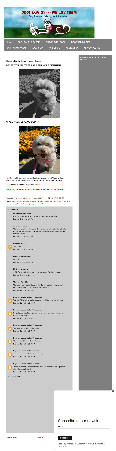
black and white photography (22, 201)
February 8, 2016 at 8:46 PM (23, 262)
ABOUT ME (37, 48)
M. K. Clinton (18, 269)
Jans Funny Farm (19, 213)
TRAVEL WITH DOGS (55, 42)
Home (9, 42)
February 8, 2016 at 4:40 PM (23, 219)
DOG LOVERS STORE (17, 48)
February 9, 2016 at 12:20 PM (23, 275)
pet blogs (42, 204)
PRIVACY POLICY (92, 48)
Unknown (16, 243)
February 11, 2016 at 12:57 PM (24, 331)
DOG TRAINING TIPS (80, 42)
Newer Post (11, 437)
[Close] (113, 391)
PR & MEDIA (54, 48)
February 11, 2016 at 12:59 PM (24, 372)
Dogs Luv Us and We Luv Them (25, 297)
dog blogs (13, 204)
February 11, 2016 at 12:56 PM (24, 303)
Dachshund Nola (19, 256)
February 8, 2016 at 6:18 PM (23, 236)
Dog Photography (23, 204)
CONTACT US (72, 48)
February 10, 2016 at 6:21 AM (23, 290)
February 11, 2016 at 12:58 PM (24, 357)
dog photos (34, 204)
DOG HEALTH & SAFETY (29, 42)
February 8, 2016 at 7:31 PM (23, 249)
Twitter (37, 184)
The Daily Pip (18, 282)
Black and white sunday (40, 201)
